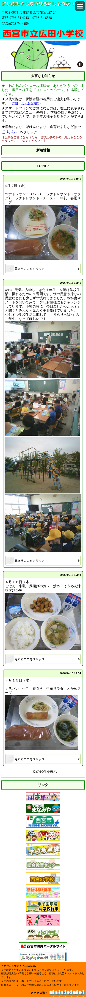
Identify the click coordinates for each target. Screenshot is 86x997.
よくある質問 (30, 103)
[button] (80, 6)
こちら (8, 131)
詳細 (15, 103)
